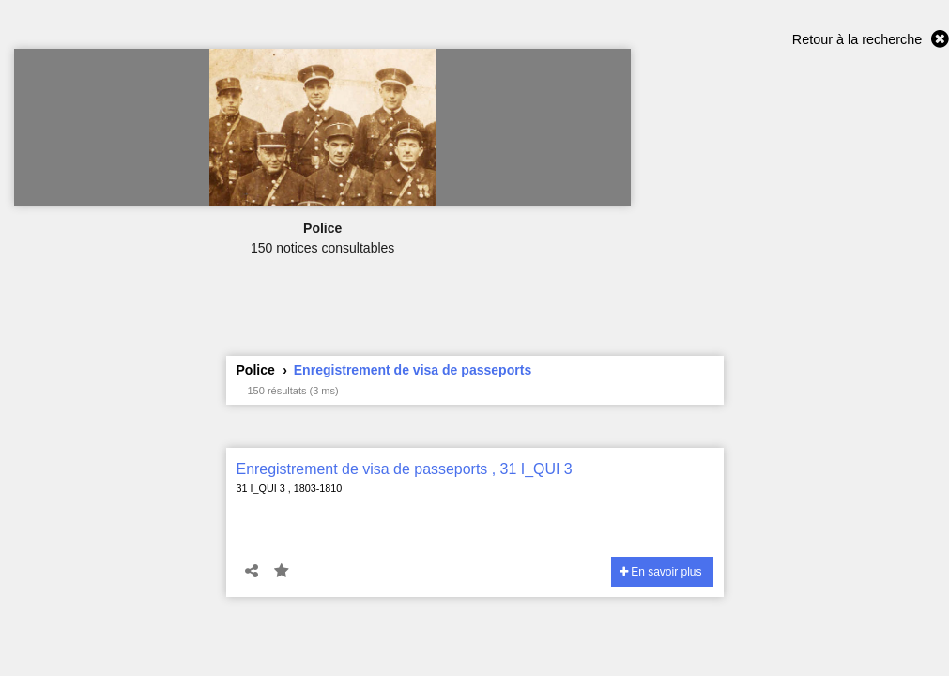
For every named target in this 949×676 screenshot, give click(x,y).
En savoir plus (661, 571)
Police (256, 369)
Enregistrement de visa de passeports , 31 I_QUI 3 (405, 469)
